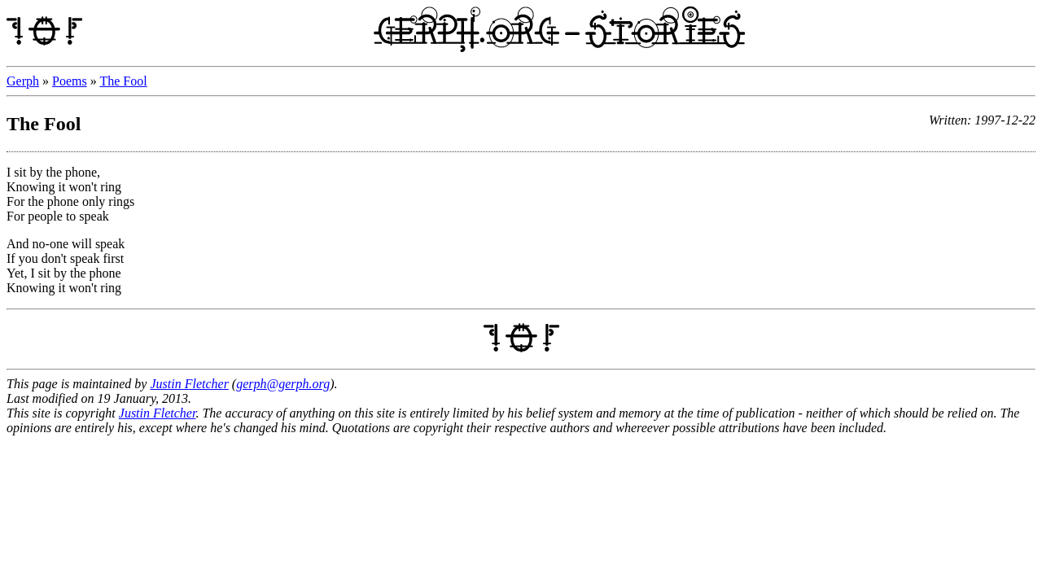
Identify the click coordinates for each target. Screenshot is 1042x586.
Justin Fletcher (189, 384)
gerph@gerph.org (283, 384)
